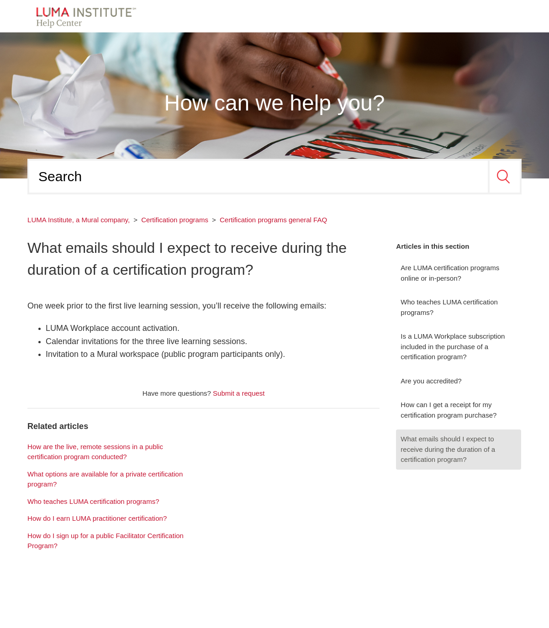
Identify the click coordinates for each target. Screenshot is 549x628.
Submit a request (238, 393)
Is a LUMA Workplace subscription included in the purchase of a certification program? (453, 346)
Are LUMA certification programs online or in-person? (450, 273)
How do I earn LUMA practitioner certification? (97, 518)
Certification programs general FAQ (273, 220)
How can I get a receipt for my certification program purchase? (448, 410)
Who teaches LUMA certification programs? (449, 307)
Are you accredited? (431, 381)
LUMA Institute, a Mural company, (78, 220)
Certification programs (174, 220)
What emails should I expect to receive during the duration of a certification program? (448, 449)
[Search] (258, 177)
